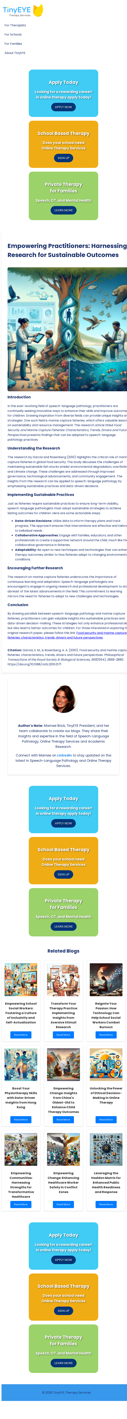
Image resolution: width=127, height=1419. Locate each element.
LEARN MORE (63, 210)
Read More (22, 1035)
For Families (13, 44)
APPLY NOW (63, 107)
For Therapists (15, 25)
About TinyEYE (15, 53)
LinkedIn (64, 755)
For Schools (13, 34)
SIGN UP (63, 158)
